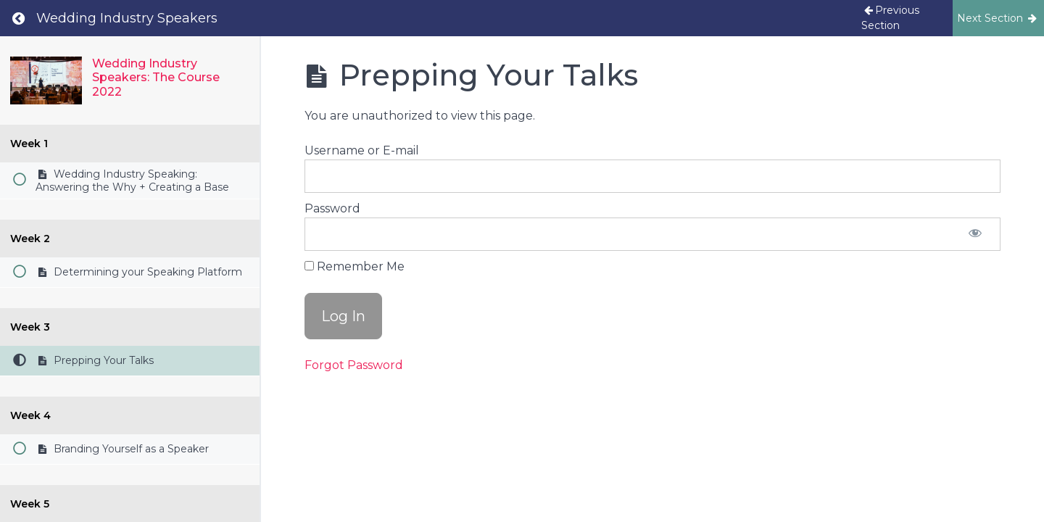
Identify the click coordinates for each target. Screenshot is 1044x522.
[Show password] (975, 234)
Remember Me (354, 266)
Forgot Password (353, 365)
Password (332, 208)
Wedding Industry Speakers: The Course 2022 (156, 77)
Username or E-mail (361, 150)
